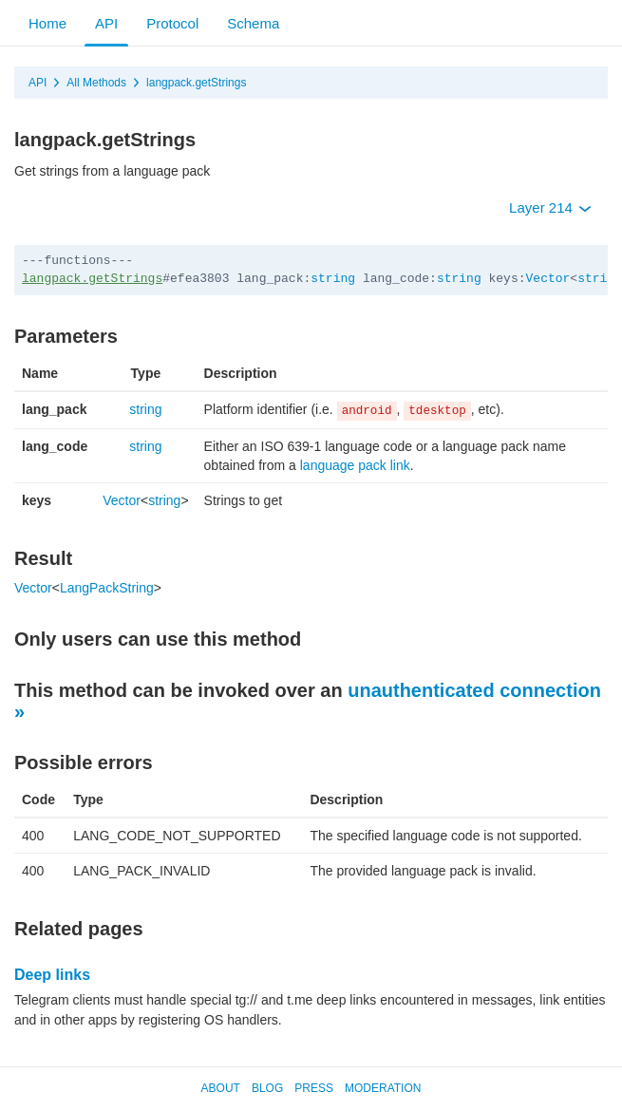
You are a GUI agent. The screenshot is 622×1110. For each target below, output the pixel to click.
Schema (253, 23)
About (220, 1088)
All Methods (96, 82)
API (106, 23)
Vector (548, 279)
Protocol (172, 23)
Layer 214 (550, 207)
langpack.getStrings (196, 82)
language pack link (355, 465)
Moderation (383, 1088)
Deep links (52, 975)
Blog (267, 1088)
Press (313, 1088)
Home (47, 23)
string (333, 279)
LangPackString (107, 587)
